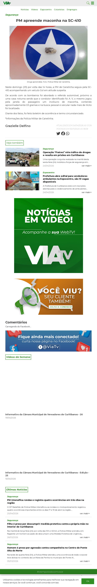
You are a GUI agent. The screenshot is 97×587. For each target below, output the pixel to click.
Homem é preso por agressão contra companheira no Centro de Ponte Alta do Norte (47, 549)
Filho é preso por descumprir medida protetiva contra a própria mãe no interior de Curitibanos (47, 525)
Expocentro (46, 9)
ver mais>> (87, 166)
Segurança (11, 14)
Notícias (25, 9)
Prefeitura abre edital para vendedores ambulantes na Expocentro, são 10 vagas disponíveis (66, 179)
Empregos (72, 9)
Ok (87, 581)
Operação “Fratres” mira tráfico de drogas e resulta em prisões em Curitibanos (67, 154)
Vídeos (34, 9)
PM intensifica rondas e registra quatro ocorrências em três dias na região (45, 501)
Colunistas (59, 9)
